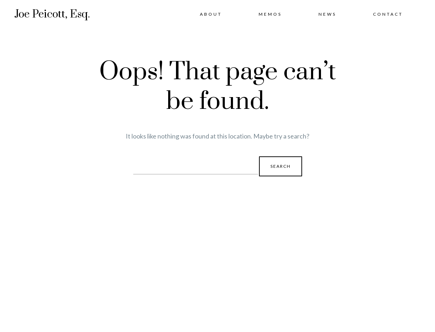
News (327, 14)
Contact (388, 14)
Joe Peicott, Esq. (52, 14)
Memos (270, 14)
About (211, 14)
